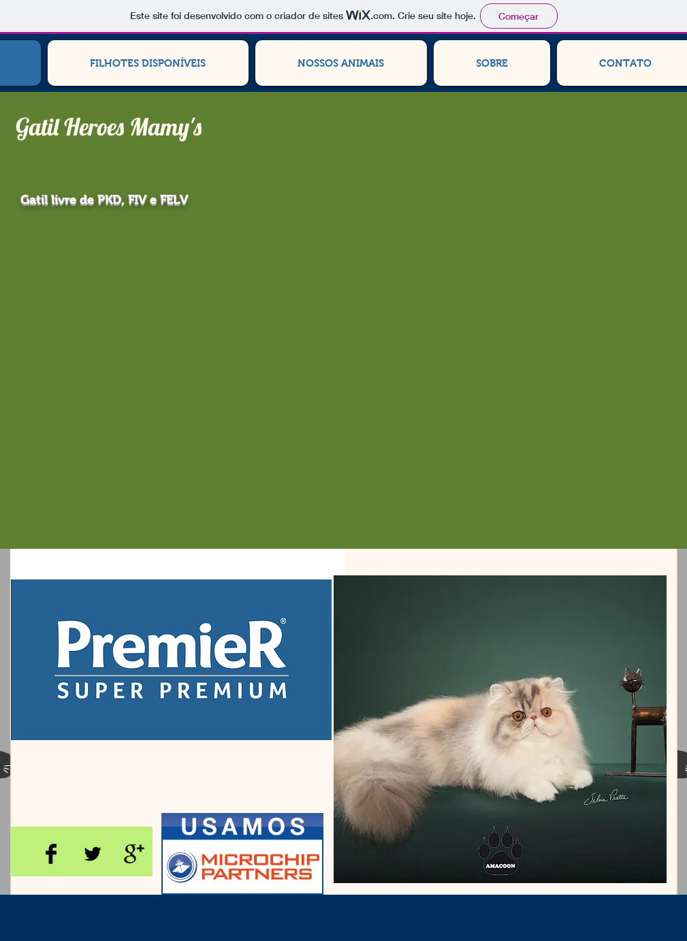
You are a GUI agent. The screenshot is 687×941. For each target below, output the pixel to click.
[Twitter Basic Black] (92, 854)
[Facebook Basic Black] (51, 854)
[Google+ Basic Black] (134, 854)
